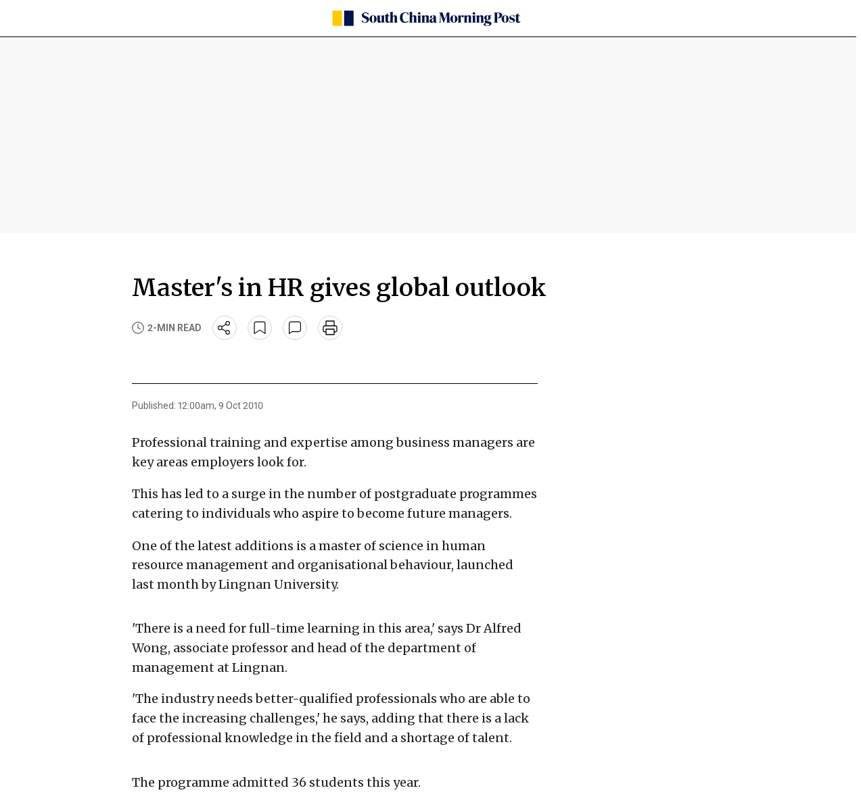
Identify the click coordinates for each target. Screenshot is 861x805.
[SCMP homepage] (425, 18)
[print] (330, 328)
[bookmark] (260, 328)
